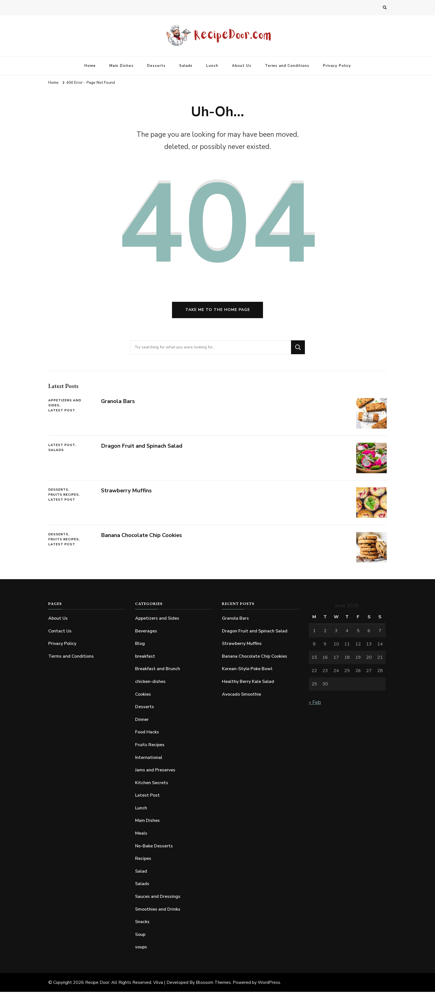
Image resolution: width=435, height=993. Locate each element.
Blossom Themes (213, 984)
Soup (140, 935)
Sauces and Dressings (157, 898)
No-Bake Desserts (154, 847)
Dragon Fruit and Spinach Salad (142, 447)
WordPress (269, 984)
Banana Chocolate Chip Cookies (141, 536)
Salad (141, 872)
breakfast (145, 657)
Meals (141, 834)
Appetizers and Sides (64, 404)
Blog (140, 645)
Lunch (212, 65)
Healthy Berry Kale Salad (248, 682)
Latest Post (61, 411)
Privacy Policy (337, 65)
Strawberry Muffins (126, 491)
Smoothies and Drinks (157, 910)
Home (90, 65)
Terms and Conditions (287, 65)
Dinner (142, 720)
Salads (186, 65)
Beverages (146, 632)
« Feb (315, 703)
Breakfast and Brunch (157, 670)
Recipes (143, 860)
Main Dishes (121, 65)
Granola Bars (118, 402)
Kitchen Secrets (151, 784)
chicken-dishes (150, 682)
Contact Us (60, 632)
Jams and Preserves (155, 771)
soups (141, 948)
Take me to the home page (217, 310)
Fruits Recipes (63, 495)
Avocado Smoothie (241, 695)
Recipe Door (97, 984)
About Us (241, 65)
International (148, 758)
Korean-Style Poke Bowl (247, 670)
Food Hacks (147, 733)
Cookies (143, 695)
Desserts (156, 65)
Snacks (142, 923)
